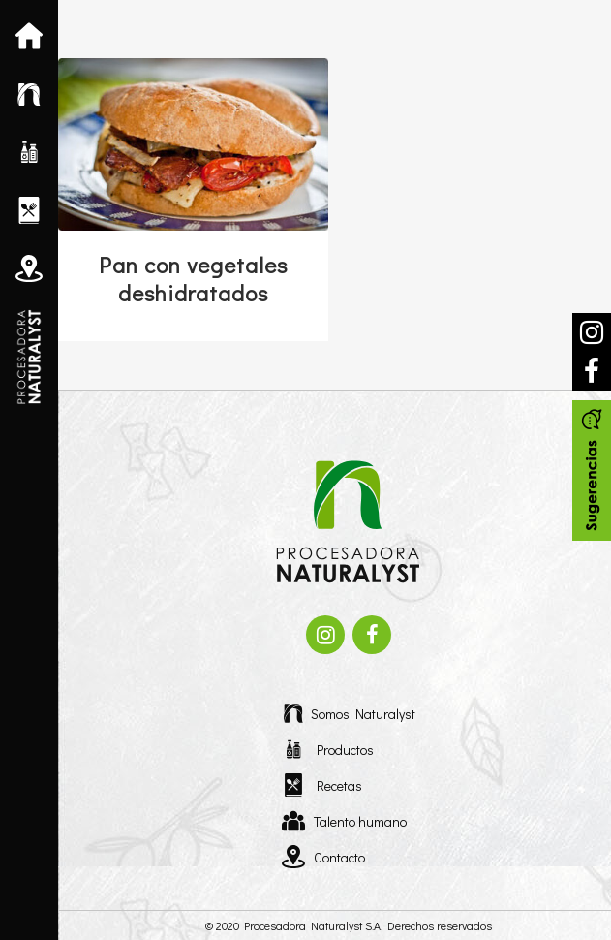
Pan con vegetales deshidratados (193, 278)
